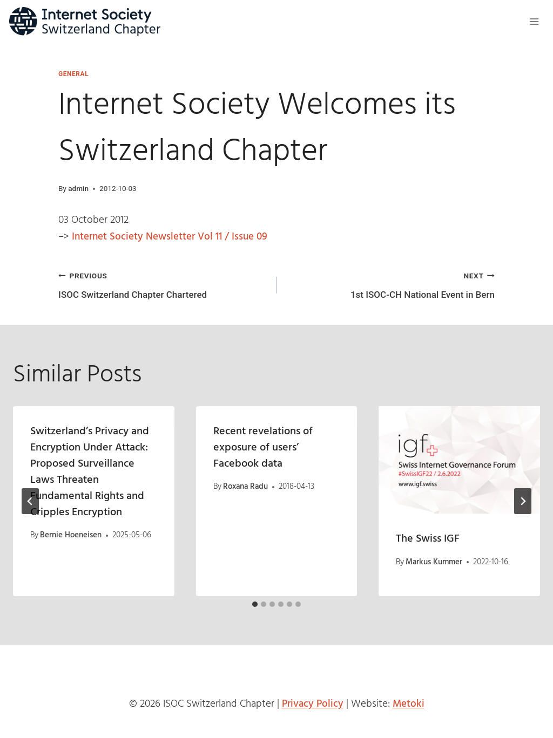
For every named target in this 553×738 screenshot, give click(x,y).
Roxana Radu (245, 486)
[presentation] (459, 460)
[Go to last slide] (30, 501)
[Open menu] (534, 21)
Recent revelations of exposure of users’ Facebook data (263, 448)
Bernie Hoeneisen (71, 535)
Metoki (408, 704)
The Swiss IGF (428, 539)
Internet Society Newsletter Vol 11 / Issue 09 (169, 237)
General (73, 74)
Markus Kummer (434, 562)
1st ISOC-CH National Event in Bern (390, 284)
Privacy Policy (312, 704)
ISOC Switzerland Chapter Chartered (162, 284)
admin (78, 188)
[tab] (255, 604)
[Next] (522, 501)
